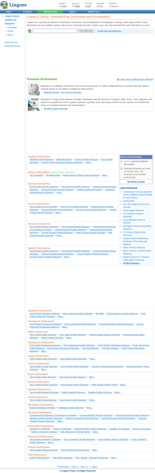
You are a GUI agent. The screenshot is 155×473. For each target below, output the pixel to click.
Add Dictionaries (50, 12)
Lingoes (94, 467)
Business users (94, 12)
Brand (10, 35)
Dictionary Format (12, 46)
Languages (12, 27)
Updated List (10, 20)
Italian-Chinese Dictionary (134, 247)
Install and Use (11, 42)
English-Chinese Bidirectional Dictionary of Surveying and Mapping (135, 241)
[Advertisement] (53, 55)
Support (72, 12)
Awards (74, 467)
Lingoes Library (12, 16)
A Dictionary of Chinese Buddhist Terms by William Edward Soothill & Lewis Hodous (137, 195)
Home (8, 12)
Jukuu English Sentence (133, 210)
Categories (10, 23)
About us (84, 467)
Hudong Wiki (128, 201)
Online (10, 31)
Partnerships (63, 467)
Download (27, 12)
